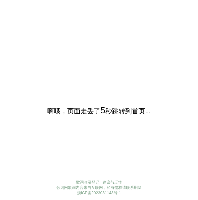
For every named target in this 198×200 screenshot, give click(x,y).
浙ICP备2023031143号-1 (99, 193)
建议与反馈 (112, 182)
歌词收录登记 (87, 182)
